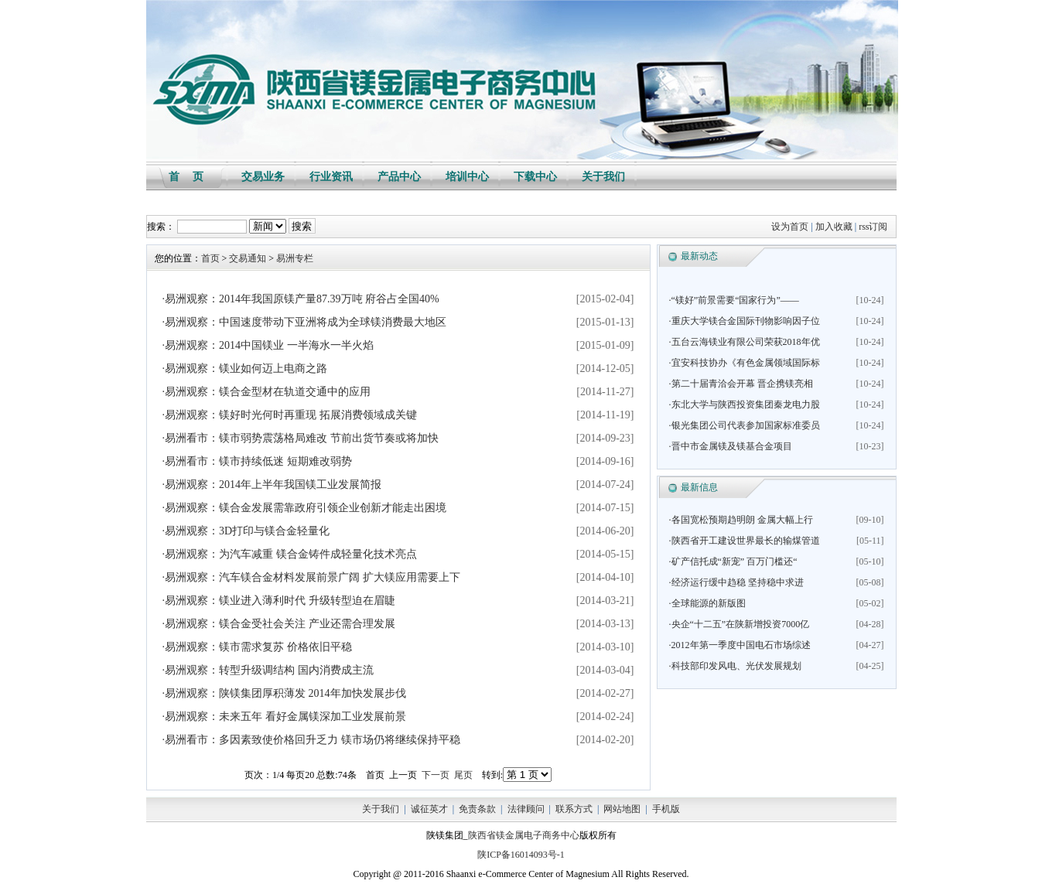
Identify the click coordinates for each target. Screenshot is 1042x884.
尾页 (463, 775)
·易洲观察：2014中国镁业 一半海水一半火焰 (268, 345)
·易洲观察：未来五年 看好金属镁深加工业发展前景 (284, 716)
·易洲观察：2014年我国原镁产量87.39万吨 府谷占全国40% (300, 299)
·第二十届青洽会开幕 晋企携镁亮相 (741, 383)
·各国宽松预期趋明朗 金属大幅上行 (741, 519)
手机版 (666, 809)
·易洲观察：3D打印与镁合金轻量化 (246, 531)
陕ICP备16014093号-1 (521, 854)
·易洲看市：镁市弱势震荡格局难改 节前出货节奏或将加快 (300, 438)
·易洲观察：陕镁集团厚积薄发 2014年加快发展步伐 (284, 693)
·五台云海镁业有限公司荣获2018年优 (744, 341)
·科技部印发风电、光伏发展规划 (735, 665)
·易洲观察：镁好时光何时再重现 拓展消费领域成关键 (289, 415)
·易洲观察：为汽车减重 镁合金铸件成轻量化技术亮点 (289, 554)
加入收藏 (833, 226)
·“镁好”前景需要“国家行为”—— (734, 300)
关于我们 (380, 809)
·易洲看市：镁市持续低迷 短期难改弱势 (257, 461)
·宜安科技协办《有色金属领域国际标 (744, 362)
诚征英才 (429, 809)
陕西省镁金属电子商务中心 (523, 835)
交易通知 (247, 258)
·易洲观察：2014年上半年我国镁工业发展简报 (272, 484)
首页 (210, 258)
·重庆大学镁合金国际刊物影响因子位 (744, 321)
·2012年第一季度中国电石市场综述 (740, 645)
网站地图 (622, 809)
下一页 (435, 775)
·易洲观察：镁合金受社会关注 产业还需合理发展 (278, 624)
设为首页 (789, 226)
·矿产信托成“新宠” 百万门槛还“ (733, 561)
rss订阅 (873, 226)
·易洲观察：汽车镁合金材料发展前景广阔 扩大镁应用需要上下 (311, 577)
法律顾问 (526, 809)
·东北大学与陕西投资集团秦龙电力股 (744, 404)
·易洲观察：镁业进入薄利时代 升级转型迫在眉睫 (278, 600)
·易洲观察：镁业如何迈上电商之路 (245, 368)
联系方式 (574, 809)
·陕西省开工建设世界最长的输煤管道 (744, 540)
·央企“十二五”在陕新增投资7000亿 (739, 624)
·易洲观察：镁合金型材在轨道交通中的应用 (266, 392)
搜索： (161, 226)
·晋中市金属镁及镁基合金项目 (730, 446)
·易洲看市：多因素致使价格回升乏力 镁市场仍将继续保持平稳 (311, 740)
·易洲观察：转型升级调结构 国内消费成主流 (268, 670)
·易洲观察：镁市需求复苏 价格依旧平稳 (257, 647)
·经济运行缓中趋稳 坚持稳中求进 (736, 582)
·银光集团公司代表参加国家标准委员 (744, 425)
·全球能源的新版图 (707, 603)
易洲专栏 (294, 258)
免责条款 (477, 809)
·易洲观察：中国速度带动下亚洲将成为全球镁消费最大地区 (304, 322)
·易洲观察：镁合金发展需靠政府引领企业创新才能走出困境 (304, 508)
